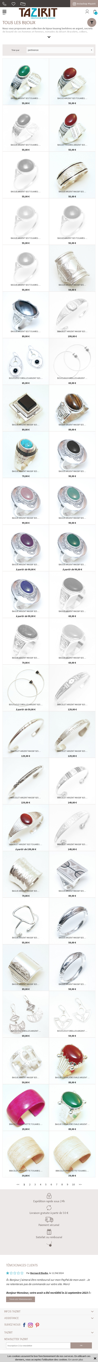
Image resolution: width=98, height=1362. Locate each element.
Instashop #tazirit (84, 3)
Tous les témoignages (20, 1299)
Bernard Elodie (39, 1273)
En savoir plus (75, 1359)
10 (73, 1184)
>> (80, 1184)
